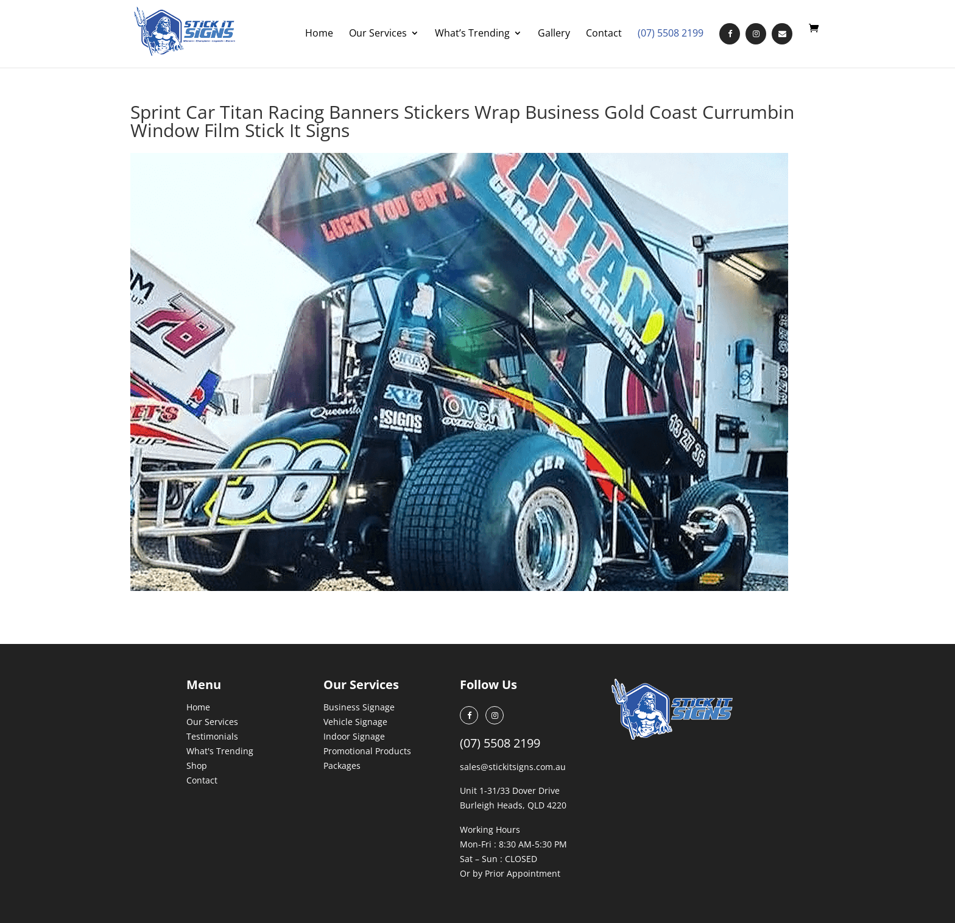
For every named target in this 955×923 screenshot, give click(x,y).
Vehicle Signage (355, 721)
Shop (196, 765)
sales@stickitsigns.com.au (513, 767)
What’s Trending (472, 34)
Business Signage (359, 707)
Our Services (378, 34)
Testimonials (212, 736)
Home (319, 34)
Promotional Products (367, 751)
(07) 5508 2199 (670, 34)
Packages (342, 765)
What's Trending (219, 751)
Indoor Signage (354, 736)
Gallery (554, 34)
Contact (604, 34)
